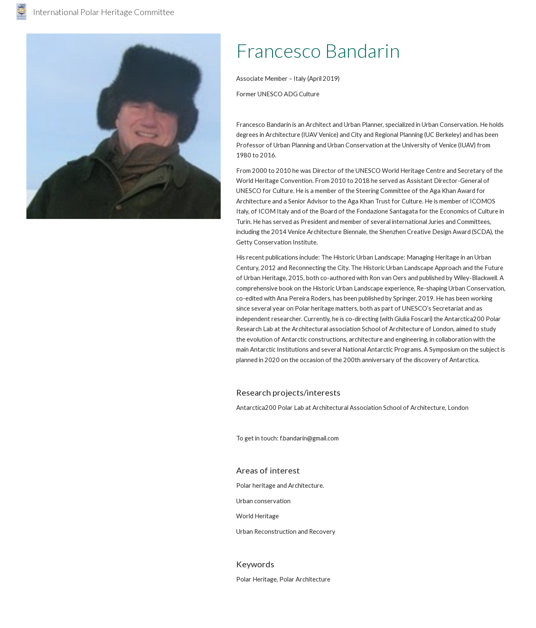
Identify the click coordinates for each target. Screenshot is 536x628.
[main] (371, 50)
